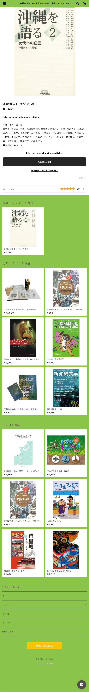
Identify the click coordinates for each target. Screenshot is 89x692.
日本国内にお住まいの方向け (44, 170)
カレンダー (7, 622)
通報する (82, 178)
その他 (5, 614)
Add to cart (44, 161)
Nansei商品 (8, 631)
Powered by (44, 664)
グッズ (5, 605)
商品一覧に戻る (44, 645)
